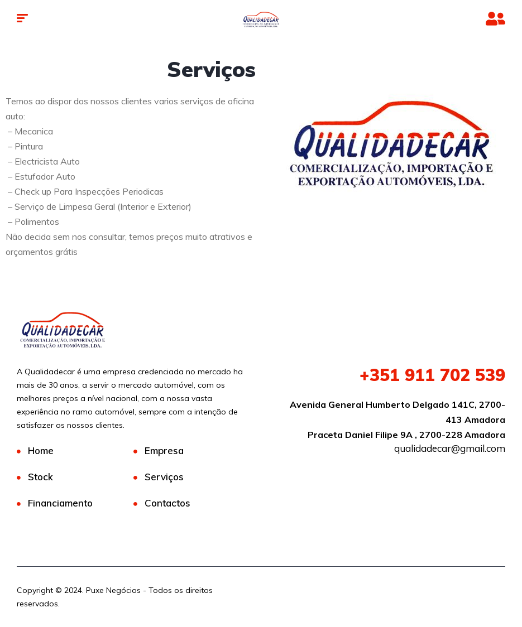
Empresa (164, 450)
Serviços (164, 477)
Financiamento (60, 503)
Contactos (167, 503)
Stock (40, 477)
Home (41, 450)
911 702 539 (432, 374)
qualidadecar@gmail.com (449, 448)
